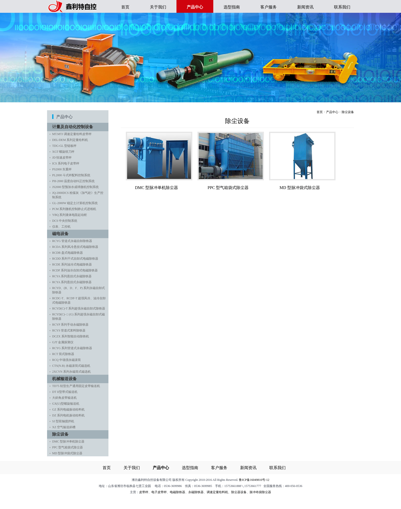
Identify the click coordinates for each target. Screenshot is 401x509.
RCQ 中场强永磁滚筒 (66, 360)
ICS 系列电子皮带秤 (65, 163)
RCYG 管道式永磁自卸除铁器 (72, 241)
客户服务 (268, 7)
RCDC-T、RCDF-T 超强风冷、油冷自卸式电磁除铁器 (79, 300)
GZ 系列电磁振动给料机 (68, 409)
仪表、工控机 (61, 226)
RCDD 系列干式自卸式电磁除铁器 (75, 258)
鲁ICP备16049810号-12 (254, 480)
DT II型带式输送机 (64, 392)
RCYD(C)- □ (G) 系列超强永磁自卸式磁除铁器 (78, 316)
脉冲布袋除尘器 (260, 492)
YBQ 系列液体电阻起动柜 (69, 215)
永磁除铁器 (196, 492)
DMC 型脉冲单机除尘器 (68, 441)
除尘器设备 (239, 492)
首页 (125, 7)
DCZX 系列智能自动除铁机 (70, 336)
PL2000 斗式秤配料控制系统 (71, 175)
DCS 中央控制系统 (64, 221)
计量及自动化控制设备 (74, 127)
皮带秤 (143, 492)
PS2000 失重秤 (62, 169)
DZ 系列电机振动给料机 (68, 415)
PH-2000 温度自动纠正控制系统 (73, 181)
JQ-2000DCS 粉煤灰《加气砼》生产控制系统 (77, 195)
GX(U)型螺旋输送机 (65, 403)
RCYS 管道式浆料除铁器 (68, 330)
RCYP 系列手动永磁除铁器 (70, 324)
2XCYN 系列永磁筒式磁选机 (71, 371)
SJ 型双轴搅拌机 (63, 421)
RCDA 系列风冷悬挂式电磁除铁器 (75, 247)
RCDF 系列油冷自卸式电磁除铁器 (75, 270)
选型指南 (232, 7)
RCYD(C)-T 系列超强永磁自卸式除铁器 (78, 308)
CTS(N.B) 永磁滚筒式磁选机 (71, 366)
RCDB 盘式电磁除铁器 (67, 252)
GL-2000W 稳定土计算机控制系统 (75, 203)
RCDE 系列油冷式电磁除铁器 (72, 264)
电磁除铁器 (177, 492)
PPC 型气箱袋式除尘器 (67, 447)
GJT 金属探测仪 (62, 342)
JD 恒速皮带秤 (62, 157)
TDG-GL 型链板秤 (64, 146)
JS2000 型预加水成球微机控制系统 (75, 187)
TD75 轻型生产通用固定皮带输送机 (76, 386)
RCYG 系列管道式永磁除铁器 (72, 348)
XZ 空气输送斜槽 (63, 427)
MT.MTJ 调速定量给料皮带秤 (72, 134)
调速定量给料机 (217, 492)
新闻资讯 (305, 7)
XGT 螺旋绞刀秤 (63, 151)
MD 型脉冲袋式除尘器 (67, 453)
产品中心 (332, 112)
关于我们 (158, 7)
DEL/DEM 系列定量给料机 (70, 140)
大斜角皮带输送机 (64, 398)
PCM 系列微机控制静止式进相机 (74, 209)
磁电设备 (61, 233)
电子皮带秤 (159, 492)
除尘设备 (61, 434)
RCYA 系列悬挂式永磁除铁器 (72, 276)
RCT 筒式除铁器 (63, 354)
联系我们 (342, 7)
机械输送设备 (65, 379)
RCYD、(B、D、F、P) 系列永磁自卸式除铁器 (78, 290)
